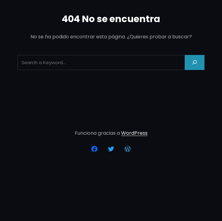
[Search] (194, 62)
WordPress (134, 133)
